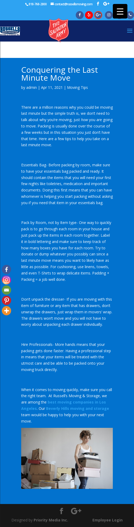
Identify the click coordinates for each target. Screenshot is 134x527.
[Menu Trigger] (120, 11)
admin (31, 87)
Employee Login (107, 520)
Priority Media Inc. (50, 520)
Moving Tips (77, 87)
